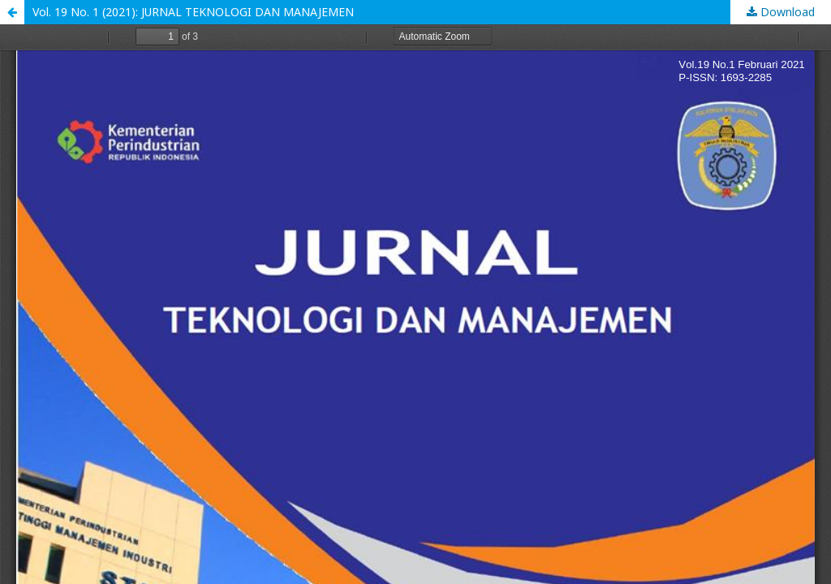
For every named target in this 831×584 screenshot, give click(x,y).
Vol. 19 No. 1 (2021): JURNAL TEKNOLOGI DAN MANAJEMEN (193, 11)
